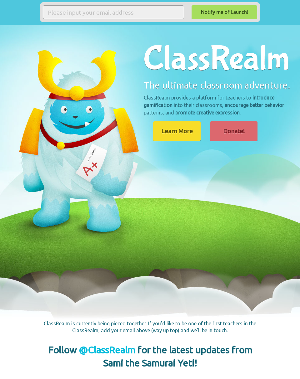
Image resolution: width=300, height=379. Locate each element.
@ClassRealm (107, 350)
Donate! (234, 131)
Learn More (177, 131)
